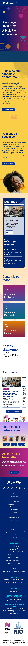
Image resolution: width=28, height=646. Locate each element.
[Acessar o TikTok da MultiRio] (12, 488)
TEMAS (14, 537)
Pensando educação (14, 517)
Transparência (14, 543)
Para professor (14, 507)
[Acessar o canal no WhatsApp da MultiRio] (20, 488)
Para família (14, 512)
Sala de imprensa (14, 501)
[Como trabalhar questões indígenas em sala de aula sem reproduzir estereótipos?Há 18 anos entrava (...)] (11, 438)
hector (14, 535)
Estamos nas (12, 428)
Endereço (14, 577)
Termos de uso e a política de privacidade (14, 571)
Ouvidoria (14, 588)
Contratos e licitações (14, 563)
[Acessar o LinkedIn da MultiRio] (24, 488)
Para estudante (14, 509)
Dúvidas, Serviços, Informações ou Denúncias (14, 605)
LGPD (14, 569)
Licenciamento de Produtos (14, 520)
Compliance (14, 549)
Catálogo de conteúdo (14, 504)
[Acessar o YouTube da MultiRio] (4, 488)
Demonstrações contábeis (14, 560)
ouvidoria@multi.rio (14, 591)
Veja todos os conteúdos (14, 411)
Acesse (9, 232)
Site (14, 493)
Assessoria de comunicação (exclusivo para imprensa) (14, 596)
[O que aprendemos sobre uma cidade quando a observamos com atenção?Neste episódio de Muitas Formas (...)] (5, 438)
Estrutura (14, 499)
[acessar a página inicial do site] (8, 3)
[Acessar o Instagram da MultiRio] (8, 488)
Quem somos (14, 496)
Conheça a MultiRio (8, 109)
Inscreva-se (14, 472)
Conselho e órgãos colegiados (14, 552)
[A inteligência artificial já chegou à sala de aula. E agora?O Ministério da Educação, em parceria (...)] (17, 438)
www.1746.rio (15, 613)
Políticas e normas (14, 554)
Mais (9, 372)
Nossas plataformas (14, 526)
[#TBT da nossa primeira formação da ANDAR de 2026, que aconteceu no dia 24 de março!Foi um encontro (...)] (23, 438)
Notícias (14, 515)
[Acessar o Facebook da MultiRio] (16, 488)
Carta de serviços (14, 546)
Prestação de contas (14, 557)
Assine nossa (11, 455)
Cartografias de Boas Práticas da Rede (14, 532)
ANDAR (14, 529)
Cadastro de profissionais (14, 566)
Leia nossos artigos (8, 163)
